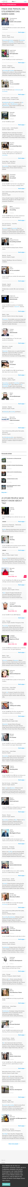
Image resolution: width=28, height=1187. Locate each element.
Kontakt (3, 1163)
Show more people (14, 1144)
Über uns (3, 1160)
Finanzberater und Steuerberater (14, 458)
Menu (13, 1)
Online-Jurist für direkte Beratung (14, 472)
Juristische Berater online (12, 478)
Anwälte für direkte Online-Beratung (15, 465)
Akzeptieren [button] (6, 1184)
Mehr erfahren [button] (6, 1180)
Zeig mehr (4, 492)
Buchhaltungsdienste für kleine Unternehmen (13, 486)
